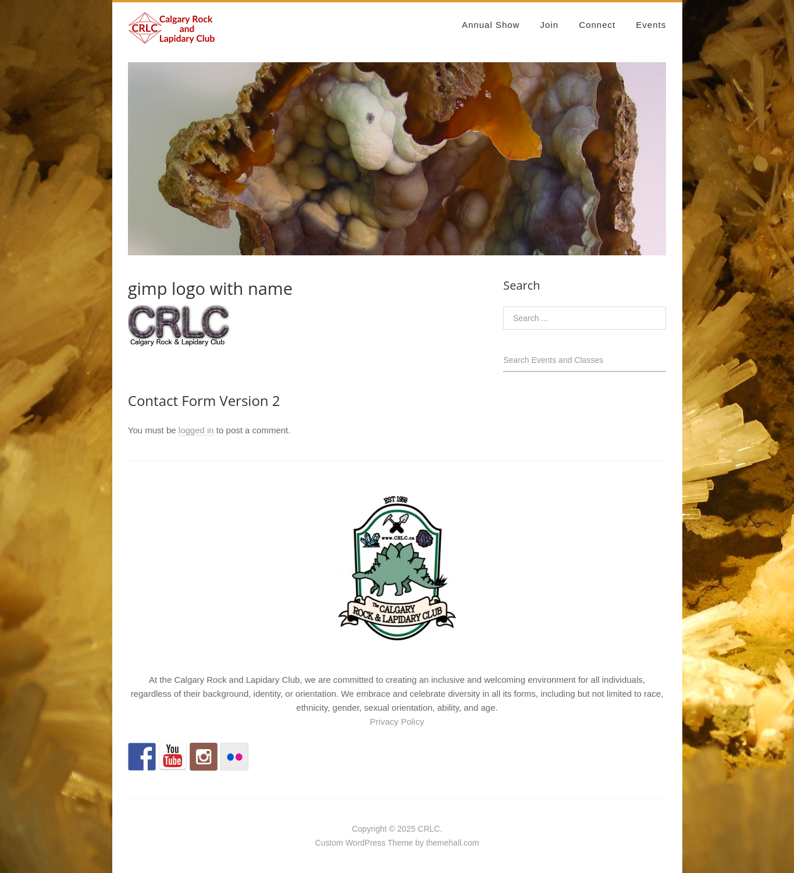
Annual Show (490, 25)
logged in (196, 430)
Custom (329, 842)
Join (549, 25)
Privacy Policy (397, 721)
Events (651, 25)
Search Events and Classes (553, 360)
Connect (597, 25)
